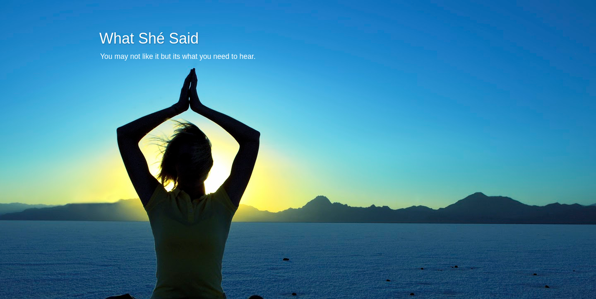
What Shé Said (149, 38)
